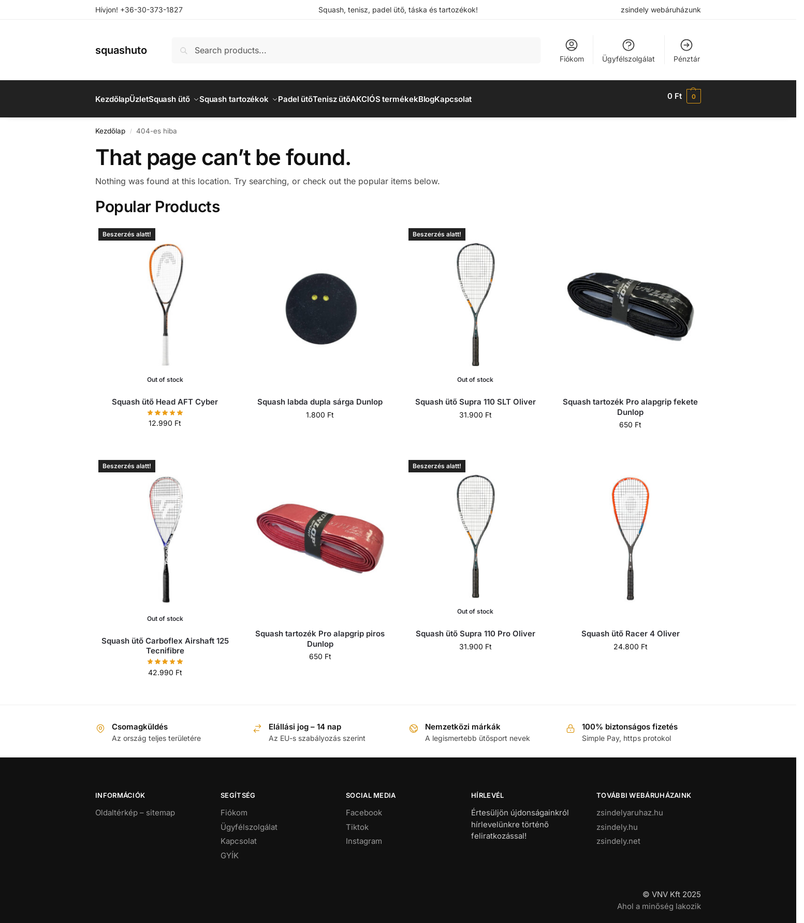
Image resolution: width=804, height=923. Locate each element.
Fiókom (572, 50)
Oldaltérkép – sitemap (135, 807)
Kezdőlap (110, 125)
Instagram (364, 835)
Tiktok (357, 821)
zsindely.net (618, 835)
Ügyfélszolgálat (628, 50)
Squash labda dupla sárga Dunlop (320, 396)
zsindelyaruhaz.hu (629, 807)
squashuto (121, 50)
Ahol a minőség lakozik (659, 900)
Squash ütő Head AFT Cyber (165, 396)
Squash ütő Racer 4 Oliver (630, 628)
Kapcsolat (239, 835)
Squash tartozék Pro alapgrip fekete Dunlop (630, 401)
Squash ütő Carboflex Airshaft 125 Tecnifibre (165, 640)
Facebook (364, 807)
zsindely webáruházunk (661, 9)
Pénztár (687, 50)
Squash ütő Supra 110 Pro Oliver (475, 628)
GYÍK (230, 849)
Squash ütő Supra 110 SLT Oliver (475, 396)
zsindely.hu (617, 821)
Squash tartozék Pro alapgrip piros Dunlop (320, 633)
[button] (684, 96)
